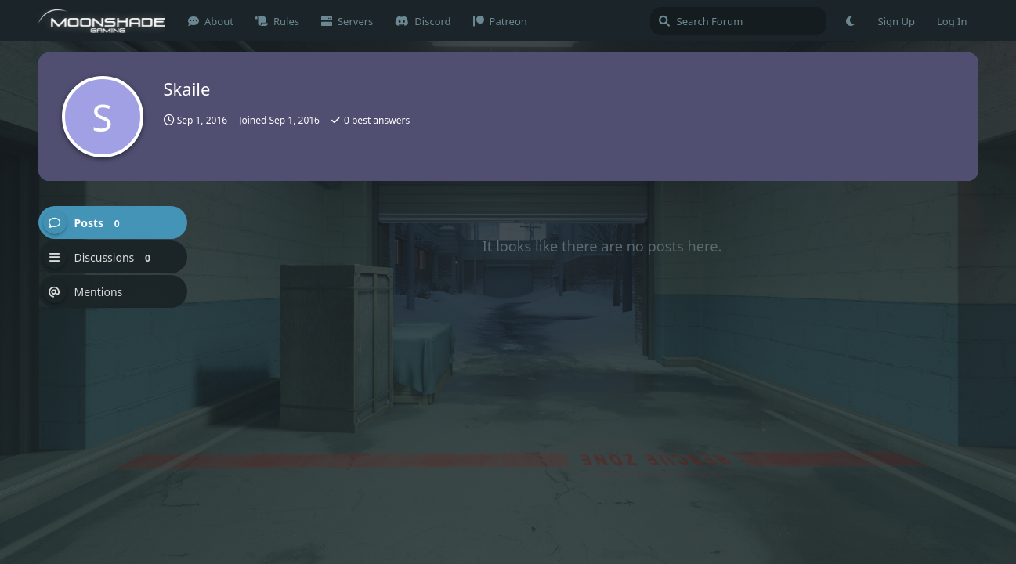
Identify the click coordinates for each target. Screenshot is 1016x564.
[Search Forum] (738, 21)
